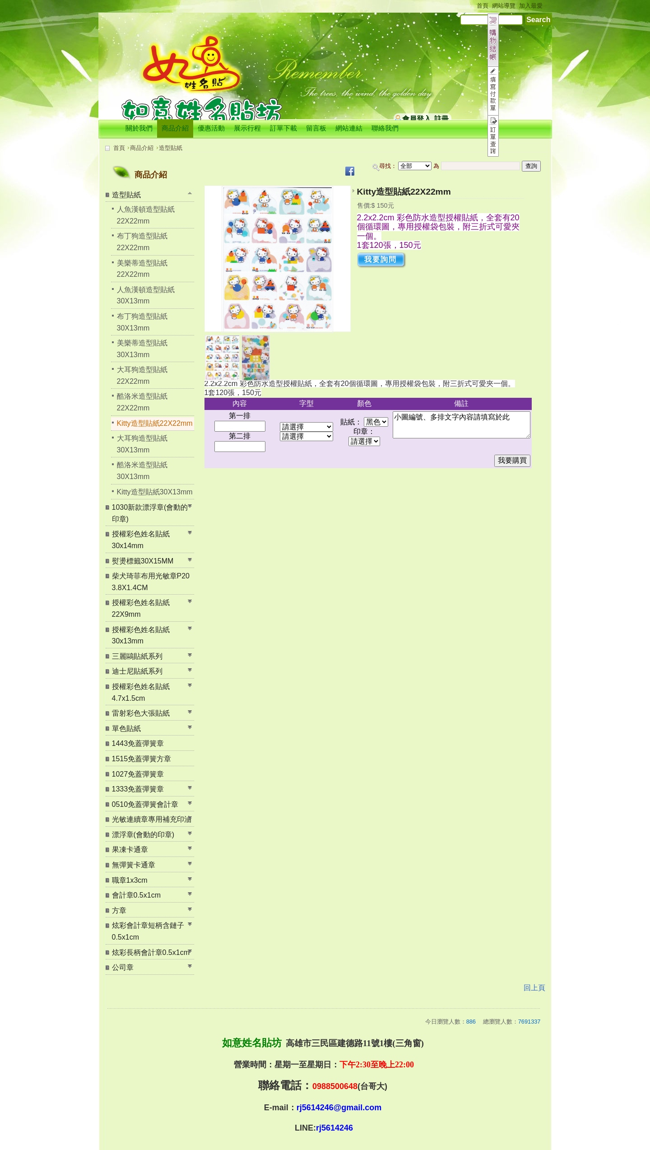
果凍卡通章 (130, 849)
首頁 (119, 147)
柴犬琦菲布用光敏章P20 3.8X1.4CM (151, 581)
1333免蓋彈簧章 (138, 789)
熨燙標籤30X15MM (143, 561)
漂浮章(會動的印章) (143, 834)
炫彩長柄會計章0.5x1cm (151, 952)
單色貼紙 (126, 728)
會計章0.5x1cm (136, 895)
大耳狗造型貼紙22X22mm (142, 375)
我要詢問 (380, 259)
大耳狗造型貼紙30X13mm (142, 444)
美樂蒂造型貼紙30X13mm (142, 349)
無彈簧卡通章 (133, 865)
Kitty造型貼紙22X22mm (155, 423)
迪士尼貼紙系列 (137, 671)
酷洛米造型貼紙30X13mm (142, 470)
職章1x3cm (130, 880)
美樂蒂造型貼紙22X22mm (142, 269)
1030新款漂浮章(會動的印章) (150, 513)
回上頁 (534, 988)
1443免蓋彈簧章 (138, 743)
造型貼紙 (170, 147)
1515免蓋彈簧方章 (142, 759)
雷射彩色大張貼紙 (141, 713)
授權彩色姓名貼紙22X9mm (141, 608)
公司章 (123, 967)
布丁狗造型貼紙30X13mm (142, 322)
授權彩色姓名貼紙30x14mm (141, 539)
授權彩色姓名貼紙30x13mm (141, 635)
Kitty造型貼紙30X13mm (155, 492)
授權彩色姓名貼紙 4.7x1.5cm (141, 692)
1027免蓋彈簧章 (138, 774)
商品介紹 (141, 147)
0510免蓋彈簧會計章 (145, 804)
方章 (119, 910)
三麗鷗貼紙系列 (137, 656)
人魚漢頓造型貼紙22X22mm (146, 215)
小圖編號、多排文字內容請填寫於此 (461, 424)
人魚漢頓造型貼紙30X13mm (146, 295)
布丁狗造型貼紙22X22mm (142, 241)
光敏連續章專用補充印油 (151, 819)
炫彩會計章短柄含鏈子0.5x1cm (148, 931)
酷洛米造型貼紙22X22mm (142, 402)
